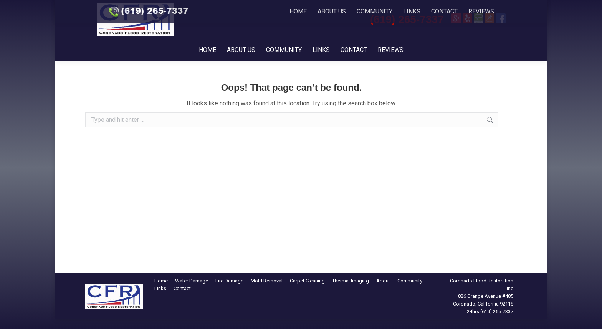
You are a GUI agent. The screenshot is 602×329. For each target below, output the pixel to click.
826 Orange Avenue (479, 296)
